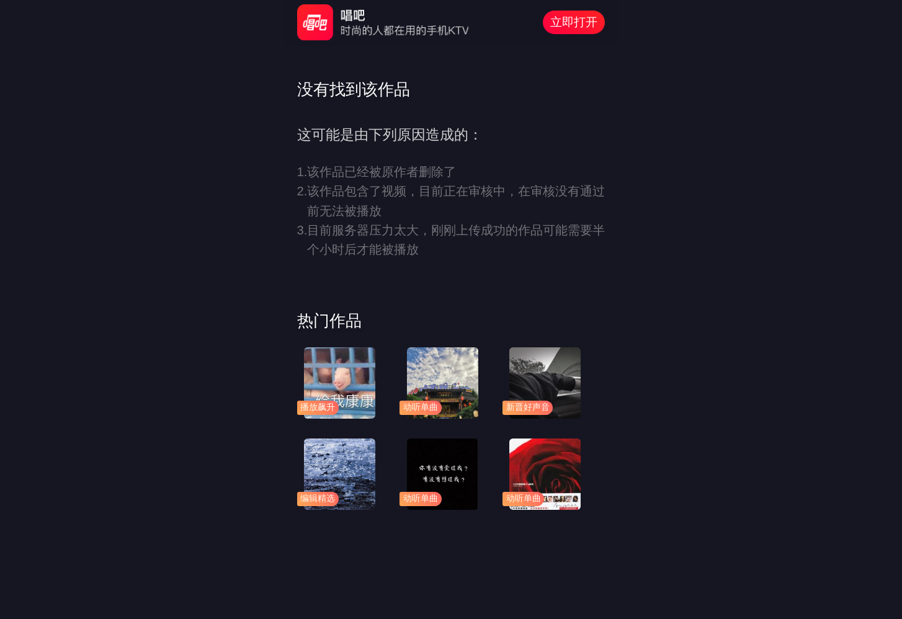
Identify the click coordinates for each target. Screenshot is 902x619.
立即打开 (573, 22)
